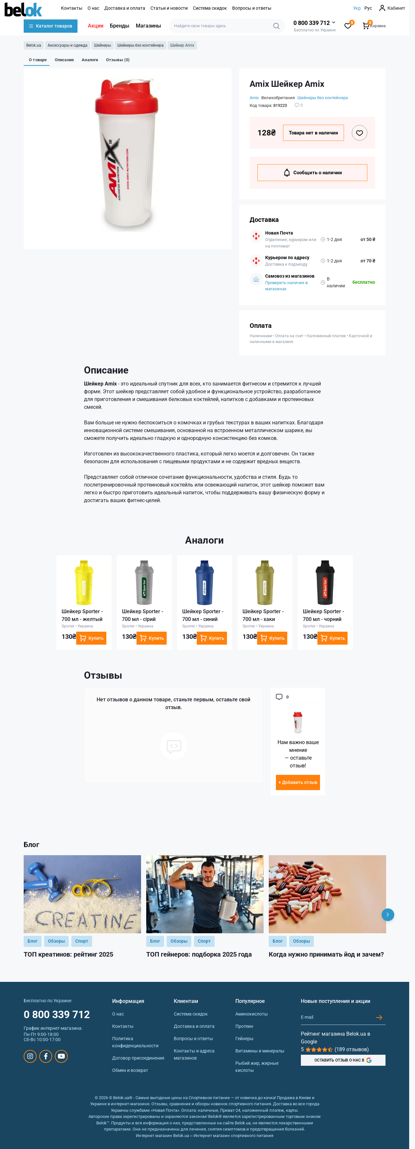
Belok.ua (33, 45)
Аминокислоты (251, 1014)
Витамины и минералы (259, 1050)
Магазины (148, 26)
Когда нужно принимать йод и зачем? (326, 954)
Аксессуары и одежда (68, 45)
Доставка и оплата (124, 8)
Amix (254, 97)
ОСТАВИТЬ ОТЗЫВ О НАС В (343, 1060)
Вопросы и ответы (251, 8)
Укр (357, 8)
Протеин (244, 1026)
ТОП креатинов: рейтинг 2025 (68, 954)
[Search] (276, 26)
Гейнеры (244, 1038)
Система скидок (210, 8)
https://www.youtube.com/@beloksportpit (61, 1056)
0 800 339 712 (57, 1014)
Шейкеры (102, 45)
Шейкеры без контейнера (140, 45)
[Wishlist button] (359, 133)
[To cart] (91, 638)
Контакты (71, 8)
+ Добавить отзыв (298, 782)
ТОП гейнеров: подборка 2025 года (199, 954)
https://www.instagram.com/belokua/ (30, 1056)
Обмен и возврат (130, 1070)
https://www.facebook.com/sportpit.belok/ (46, 1056)
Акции (95, 26)
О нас (93, 8)
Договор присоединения (138, 1058)
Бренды (119, 26)
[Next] (388, 914)
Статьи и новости (169, 8)
